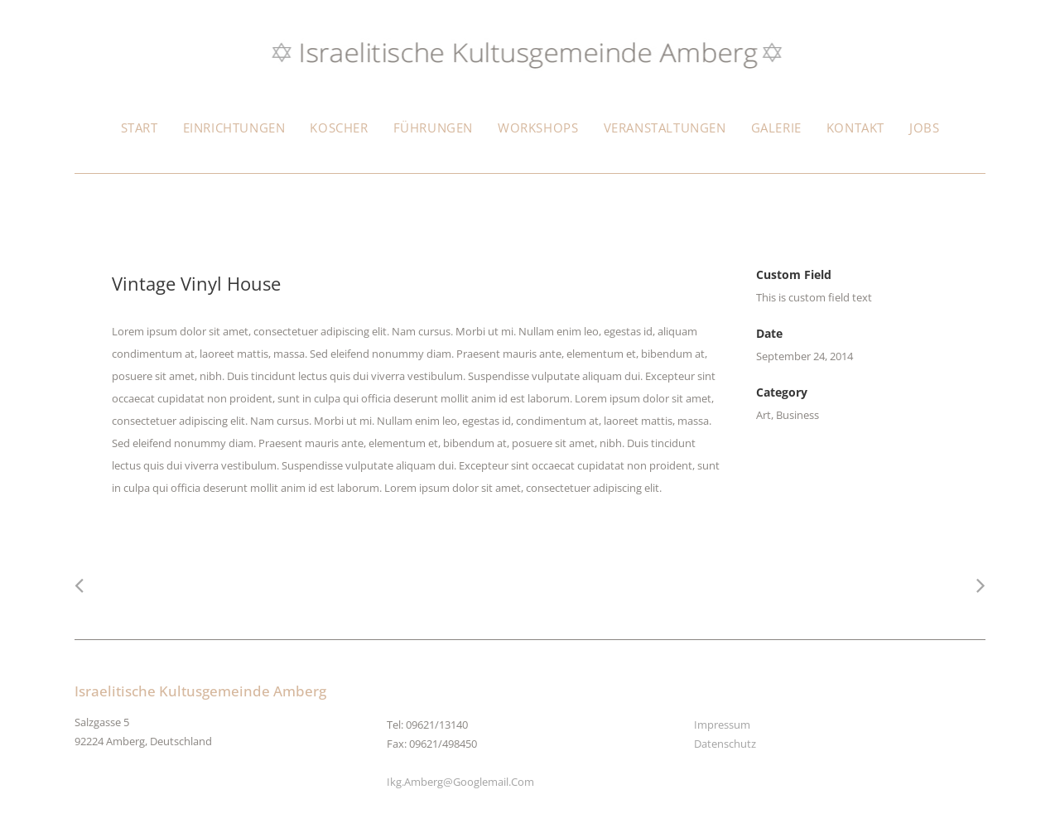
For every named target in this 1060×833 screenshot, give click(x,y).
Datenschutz (725, 743)
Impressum (722, 724)
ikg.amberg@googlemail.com (460, 781)
